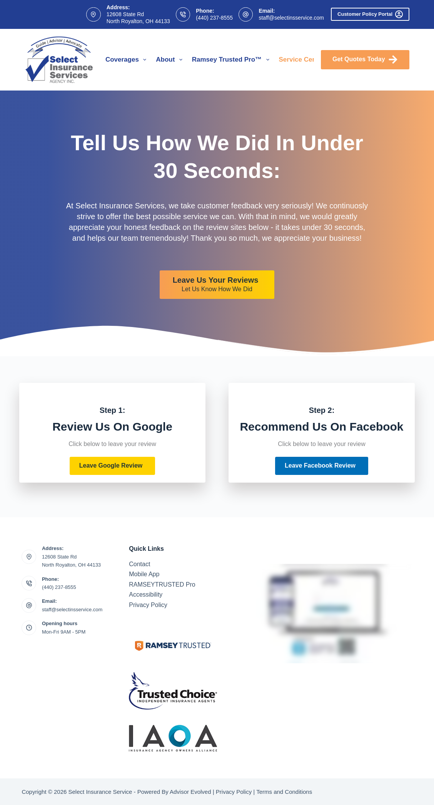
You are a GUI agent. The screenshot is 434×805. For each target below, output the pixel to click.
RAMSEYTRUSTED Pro (162, 584)
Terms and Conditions (284, 791)
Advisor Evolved (190, 791)
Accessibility (145, 594)
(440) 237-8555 (214, 18)
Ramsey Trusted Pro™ (232, 59)
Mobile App (144, 574)
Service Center (307, 59)
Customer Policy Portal (370, 14)
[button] (112, 466)
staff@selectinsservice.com (291, 18)
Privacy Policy (148, 605)
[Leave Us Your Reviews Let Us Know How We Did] (217, 284)
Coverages (127, 59)
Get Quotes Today (365, 59)
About (170, 59)
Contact (139, 564)
